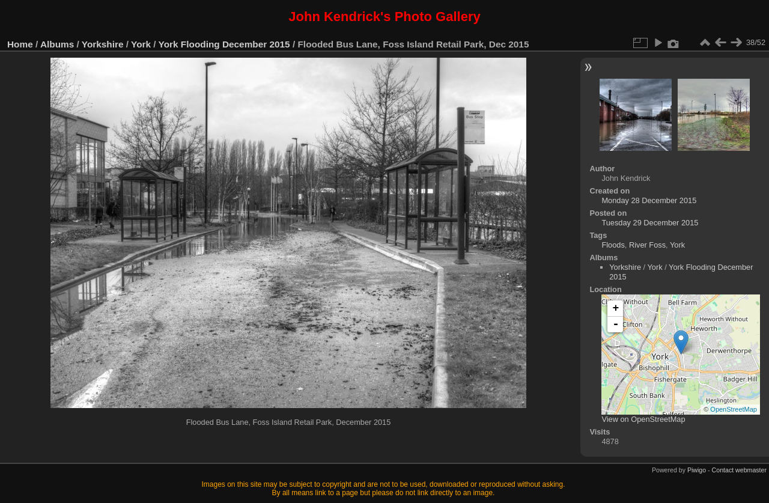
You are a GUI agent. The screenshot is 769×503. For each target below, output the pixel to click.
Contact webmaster (739, 470)
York (141, 44)
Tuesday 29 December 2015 (649, 222)
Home (20, 44)
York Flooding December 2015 (224, 44)
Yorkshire (103, 44)
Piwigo (696, 470)
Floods (612, 244)
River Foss (647, 244)
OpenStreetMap (733, 409)
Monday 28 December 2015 (648, 200)
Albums (57, 44)
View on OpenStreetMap (643, 419)
